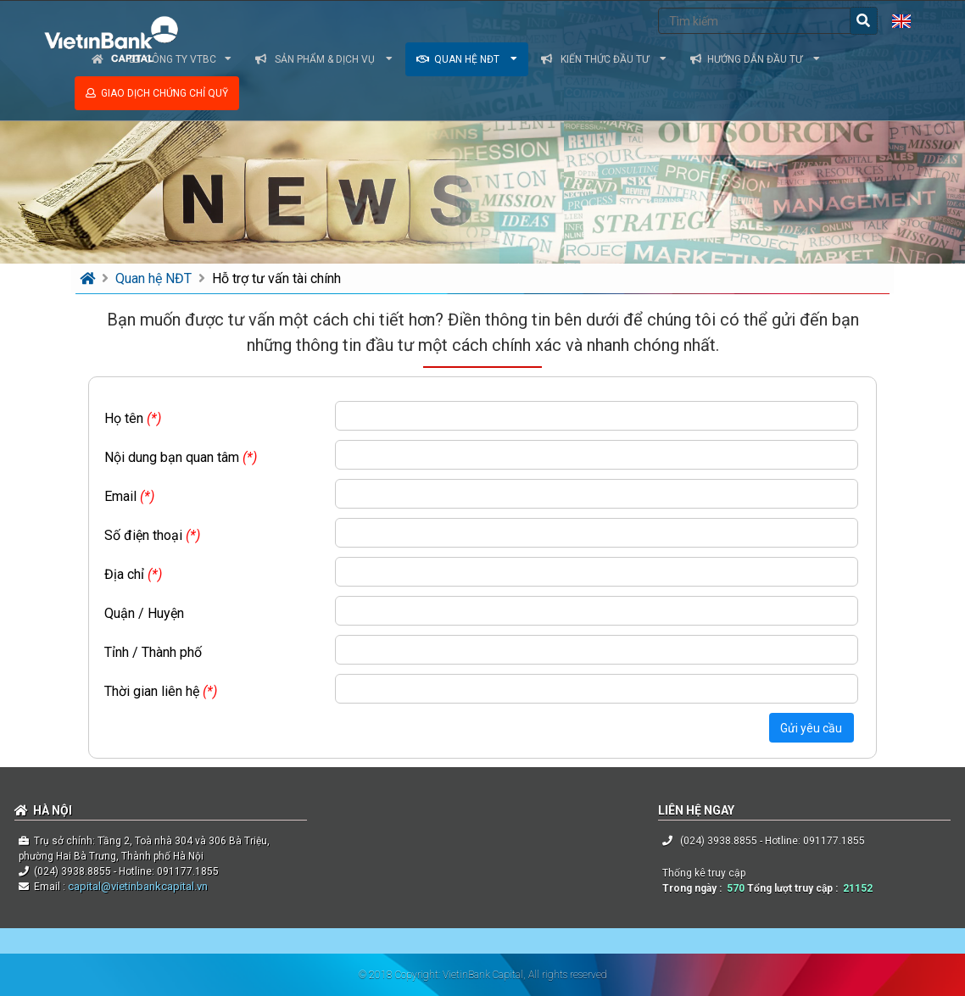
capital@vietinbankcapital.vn (136, 886)
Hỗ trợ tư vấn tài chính (276, 278)
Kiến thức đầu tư (604, 59)
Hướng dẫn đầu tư (755, 59)
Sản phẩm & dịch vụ (324, 59)
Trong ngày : (694, 888)
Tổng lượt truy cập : (795, 888)
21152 (858, 888)
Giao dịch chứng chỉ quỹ (157, 93)
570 (736, 888)
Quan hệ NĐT (466, 59)
